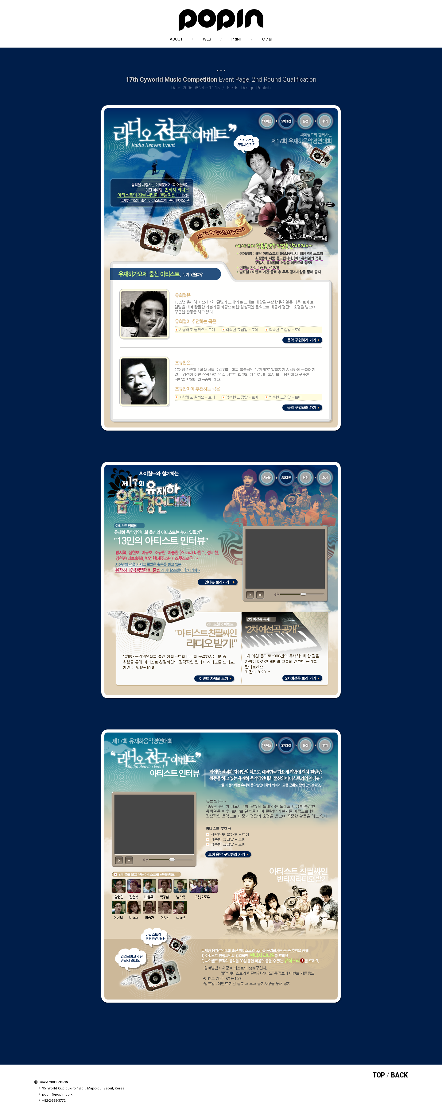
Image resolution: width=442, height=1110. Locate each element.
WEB (207, 39)
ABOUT (176, 39)
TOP (379, 1075)
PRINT (236, 39)
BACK (399, 1075)
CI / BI (267, 39)
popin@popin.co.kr (58, 1094)
